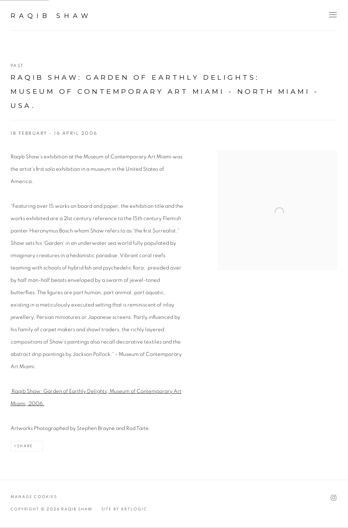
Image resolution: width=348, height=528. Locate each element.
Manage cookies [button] (34, 497)
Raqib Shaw (51, 15)
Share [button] (25, 446)
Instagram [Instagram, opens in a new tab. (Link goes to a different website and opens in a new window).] (333, 498)
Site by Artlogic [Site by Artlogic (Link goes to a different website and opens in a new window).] (124, 509)
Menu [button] (332, 15)
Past (17, 65)
